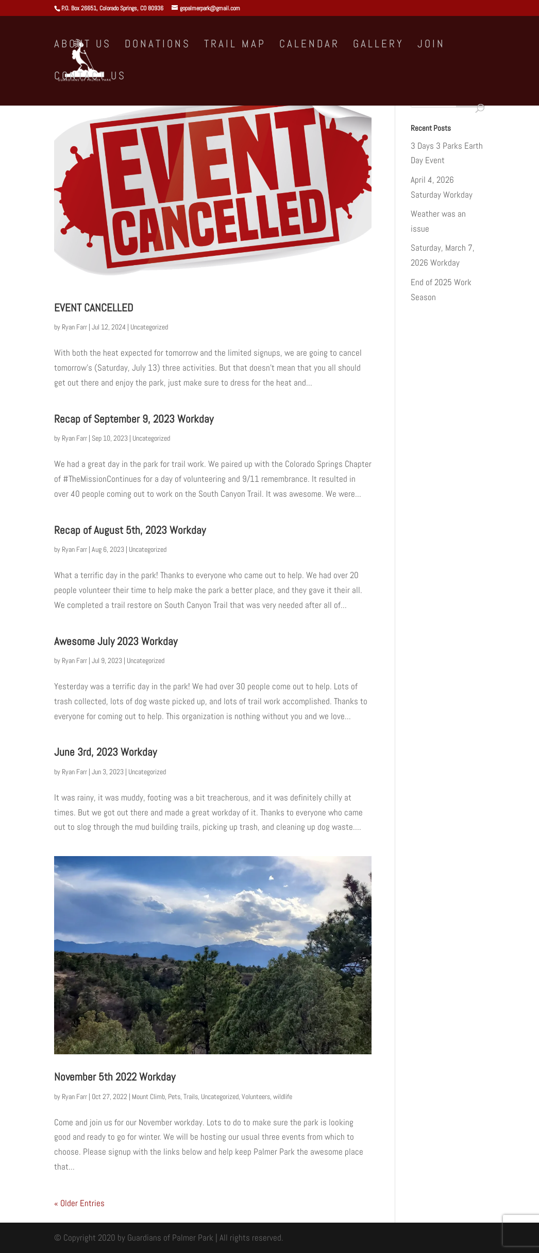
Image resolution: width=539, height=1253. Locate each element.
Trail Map (235, 45)
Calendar (309, 45)
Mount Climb (148, 1096)
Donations (158, 45)
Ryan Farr (74, 327)
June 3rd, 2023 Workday (105, 752)
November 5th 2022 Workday (114, 1077)
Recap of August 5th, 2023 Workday (130, 530)
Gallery (378, 45)
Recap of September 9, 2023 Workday (133, 419)
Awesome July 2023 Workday (115, 641)
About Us (82, 45)
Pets (174, 1096)
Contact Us (90, 77)
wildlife (282, 1096)
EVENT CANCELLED (93, 308)
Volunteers (256, 1096)
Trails (190, 1096)
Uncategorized (149, 327)
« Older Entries (79, 1203)
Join (431, 45)
